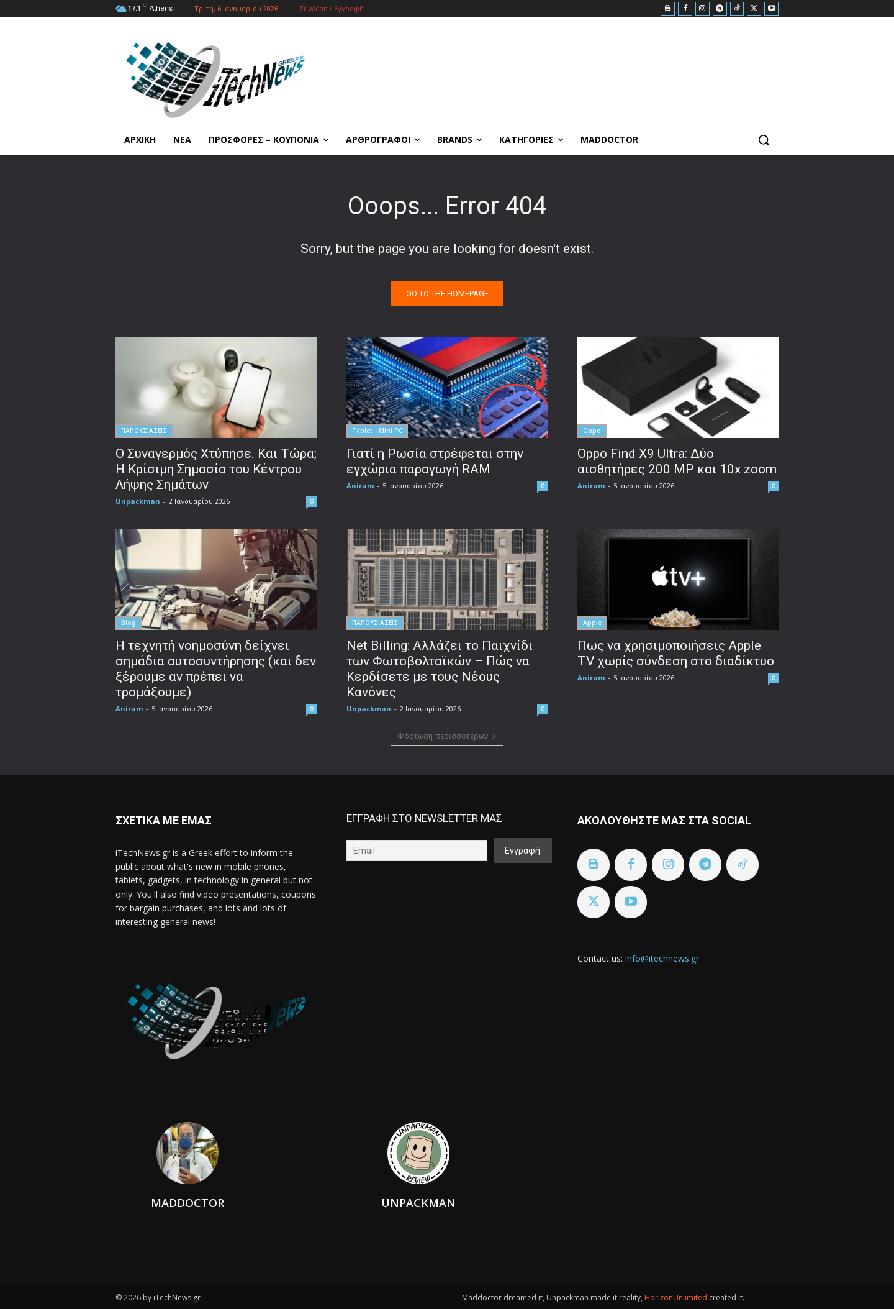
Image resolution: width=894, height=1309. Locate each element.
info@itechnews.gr (662, 958)
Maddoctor (187, 1202)
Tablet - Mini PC (377, 430)
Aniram (360, 485)
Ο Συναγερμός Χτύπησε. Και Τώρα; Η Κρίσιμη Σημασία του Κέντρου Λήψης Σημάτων (216, 469)
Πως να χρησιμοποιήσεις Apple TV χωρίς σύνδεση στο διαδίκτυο (675, 653)
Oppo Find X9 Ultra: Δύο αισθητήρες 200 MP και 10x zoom (677, 461)
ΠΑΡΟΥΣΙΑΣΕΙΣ (144, 430)
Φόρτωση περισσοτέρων (447, 736)
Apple (592, 622)
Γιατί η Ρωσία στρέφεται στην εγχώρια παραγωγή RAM (434, 461)
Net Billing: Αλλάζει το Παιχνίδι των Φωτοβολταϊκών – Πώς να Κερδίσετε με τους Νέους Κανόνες (439, 669)
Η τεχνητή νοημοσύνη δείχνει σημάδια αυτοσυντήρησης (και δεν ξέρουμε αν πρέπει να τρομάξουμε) (215, 669)
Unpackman (137, 501)
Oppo (592, 430)
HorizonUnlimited (676, 1297)
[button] (764, 140)
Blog (128, 622)
